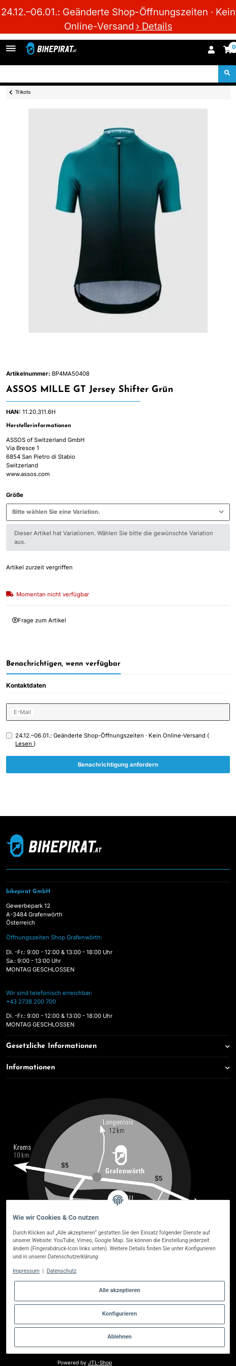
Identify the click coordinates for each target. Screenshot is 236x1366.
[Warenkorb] (227, 51)
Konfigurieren (119, 1313)
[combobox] (118, 512)
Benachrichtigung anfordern (118, 764)
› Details (154, 26)
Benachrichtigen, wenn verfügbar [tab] (63, 664)
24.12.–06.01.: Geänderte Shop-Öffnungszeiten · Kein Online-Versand (112, 740)
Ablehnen (119, 1336)
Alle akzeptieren (119, 1290)
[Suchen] (109, 74)
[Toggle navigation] (11, 44)
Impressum (26, 1271)
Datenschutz (62, 1271)
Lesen (24, 743)
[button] (211, 51)
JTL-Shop (100, 1362)
